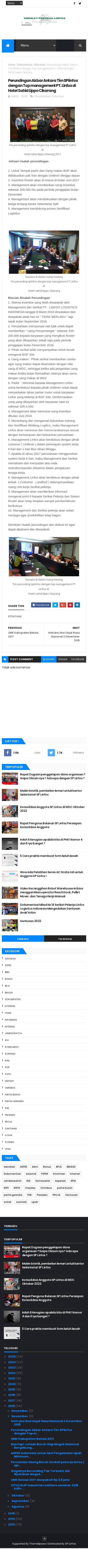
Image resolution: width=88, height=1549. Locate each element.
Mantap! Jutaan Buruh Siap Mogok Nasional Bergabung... (45, 1446)
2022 (12, 1373)
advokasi (10, 959)
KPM (7, 1061)
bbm (7, 972)
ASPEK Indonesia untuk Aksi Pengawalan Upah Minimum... (46, 1455)
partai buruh (12, 1095)
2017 (11, 1401)
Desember (20, 1411)
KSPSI (8, 1074)
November (20, 1417)
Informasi (39, 65)
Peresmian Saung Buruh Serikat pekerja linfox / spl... (47, 1464)
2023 (12, 1368)
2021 (11, 1379)
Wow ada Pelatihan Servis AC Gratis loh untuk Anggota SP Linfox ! (51, 875)
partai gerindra (14, 1101)
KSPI (7, 1067)
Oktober (18, 1496)
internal (10, 1027)
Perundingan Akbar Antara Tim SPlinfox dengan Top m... (41, 1432)
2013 (11, 1525)
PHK (7, 1108)
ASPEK (8, 965)
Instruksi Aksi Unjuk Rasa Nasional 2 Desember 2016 (46, 1423)
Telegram (65, 939)
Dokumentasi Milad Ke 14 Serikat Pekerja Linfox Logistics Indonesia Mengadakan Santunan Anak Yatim (52, 909)
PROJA (8, 1122)
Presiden (10, 1115)
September (21, 1502)
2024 (12, 1363)
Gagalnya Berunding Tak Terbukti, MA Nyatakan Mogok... (40, 1473)
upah (8, 1149)
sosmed (9, 1142)
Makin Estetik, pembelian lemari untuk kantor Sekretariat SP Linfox (51, 793)
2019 (11, 1390)
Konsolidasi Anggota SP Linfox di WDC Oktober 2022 (52, 809)
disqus (62, 659)
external (10, 1006)
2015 (11, 1514)
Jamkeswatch (13, 1033)
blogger (48, 659)
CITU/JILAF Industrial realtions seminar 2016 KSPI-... (44, 1487)
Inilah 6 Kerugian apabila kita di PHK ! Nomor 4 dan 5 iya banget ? (51, 842)
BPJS (7, 986)
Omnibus (10, 1088)
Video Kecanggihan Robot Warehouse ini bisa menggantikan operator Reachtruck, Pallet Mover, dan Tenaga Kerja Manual (51, 893)
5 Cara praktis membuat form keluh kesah (49, 856)
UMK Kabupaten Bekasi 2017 (32, 1439)
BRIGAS (9, 993)
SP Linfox (70, 1544)
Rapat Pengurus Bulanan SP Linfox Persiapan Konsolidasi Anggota (50, 826)
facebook (77, 659)
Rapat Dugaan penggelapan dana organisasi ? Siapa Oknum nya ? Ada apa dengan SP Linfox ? (52, 777)
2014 (12, 1519)
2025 (12, 1357)
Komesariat (12, 1047)
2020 (12, 1384)
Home (11, 65)
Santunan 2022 (30, 921)
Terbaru (23, 939)
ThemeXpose (37, 1544)
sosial (9, 1135)
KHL (7, 1040)
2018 (11, 1396)
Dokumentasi (24, 65)
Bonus (9, 979)
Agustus (18, 1507)
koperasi (10, 1054)
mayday (9, 1081)
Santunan (11, 1129)
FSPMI (8, 1013)
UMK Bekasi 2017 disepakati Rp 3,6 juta (40, 1480)
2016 (11, 1406)
